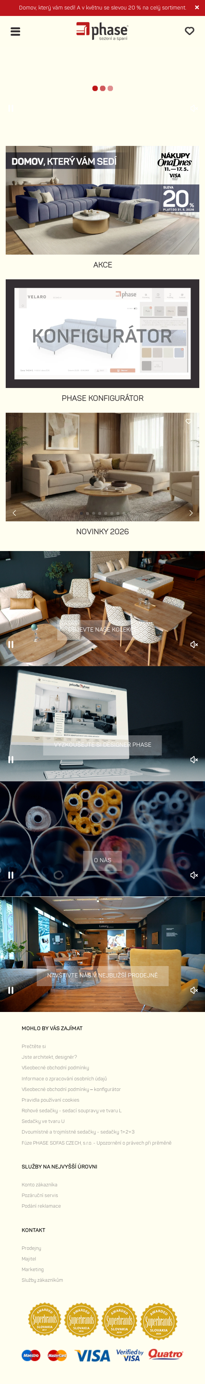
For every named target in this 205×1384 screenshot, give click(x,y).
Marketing (33, 1270)
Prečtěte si (34, 1047)
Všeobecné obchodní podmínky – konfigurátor (71, 1089)
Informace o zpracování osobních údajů (64, 1079)
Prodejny (31, 1248)
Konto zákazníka (39, 1185)
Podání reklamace (41, 1206)
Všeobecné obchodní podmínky (55, 1068)
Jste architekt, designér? (49, 1057)
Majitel (29, 1259)
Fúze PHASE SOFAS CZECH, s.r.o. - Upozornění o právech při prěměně (97, 1143)
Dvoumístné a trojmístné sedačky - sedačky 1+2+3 (78, 1132)
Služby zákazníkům (42, 1280)
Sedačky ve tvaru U (43, 1121)
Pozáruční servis (40, 1195)
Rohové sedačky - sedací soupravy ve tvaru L (72, 1111)
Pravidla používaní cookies (50, 1100)
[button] (81, 513)
